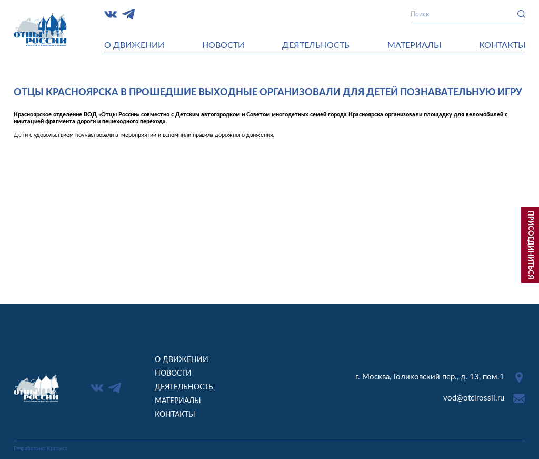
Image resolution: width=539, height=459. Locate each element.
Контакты (502, 45)
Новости (223, 45)
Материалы (414, 45)
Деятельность (316, 45)
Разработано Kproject (40, 448)
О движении (134, 45)
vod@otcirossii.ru (473, 398)
